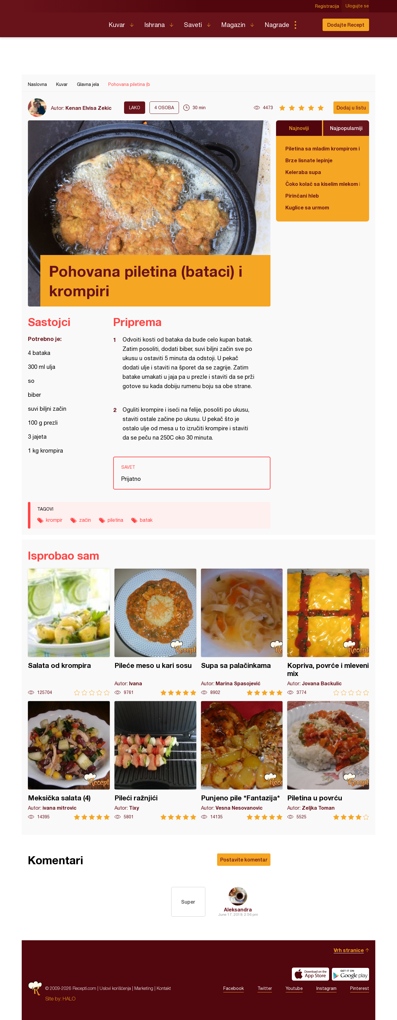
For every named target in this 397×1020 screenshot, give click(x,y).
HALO (69, 998)
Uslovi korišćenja (115, 988)
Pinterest (359, 988)
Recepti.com (63, 22)
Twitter (264, 988)
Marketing (143, 988)
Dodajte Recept (345, 25)
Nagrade (277, 24)
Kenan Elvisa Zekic (88, 108)
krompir (54, 520)
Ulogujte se (357, 6)
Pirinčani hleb (302, 196)
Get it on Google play (350, 974)
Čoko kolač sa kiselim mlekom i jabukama (322, 184)
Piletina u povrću (328, 760)
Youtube (294, 988)
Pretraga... (307, 24)
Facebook (233, 988)
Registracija (327, 6)
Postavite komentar (243, 859)
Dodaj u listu (351, 107)
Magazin (233, 24)
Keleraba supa (303, 172)
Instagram (326, 988)
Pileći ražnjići (155, 760)
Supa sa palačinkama (242, 632)
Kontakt (164, 988)
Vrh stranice (349, 950)
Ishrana (154, 24)
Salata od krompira (69, 632)
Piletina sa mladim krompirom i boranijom (322, 148)
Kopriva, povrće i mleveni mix (328, 632)
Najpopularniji (346, 128)
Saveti (193, 24)
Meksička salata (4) (69, 760)
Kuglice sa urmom (307, 207)
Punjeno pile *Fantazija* (242, 760)
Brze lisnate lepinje (308, 160)
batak (146, 520)
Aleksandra (238, 909)
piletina (115, 520)
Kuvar (117, 24)
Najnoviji (299, 128)
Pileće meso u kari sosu (155, 632)
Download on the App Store (310, 974)
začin (85, 520)
